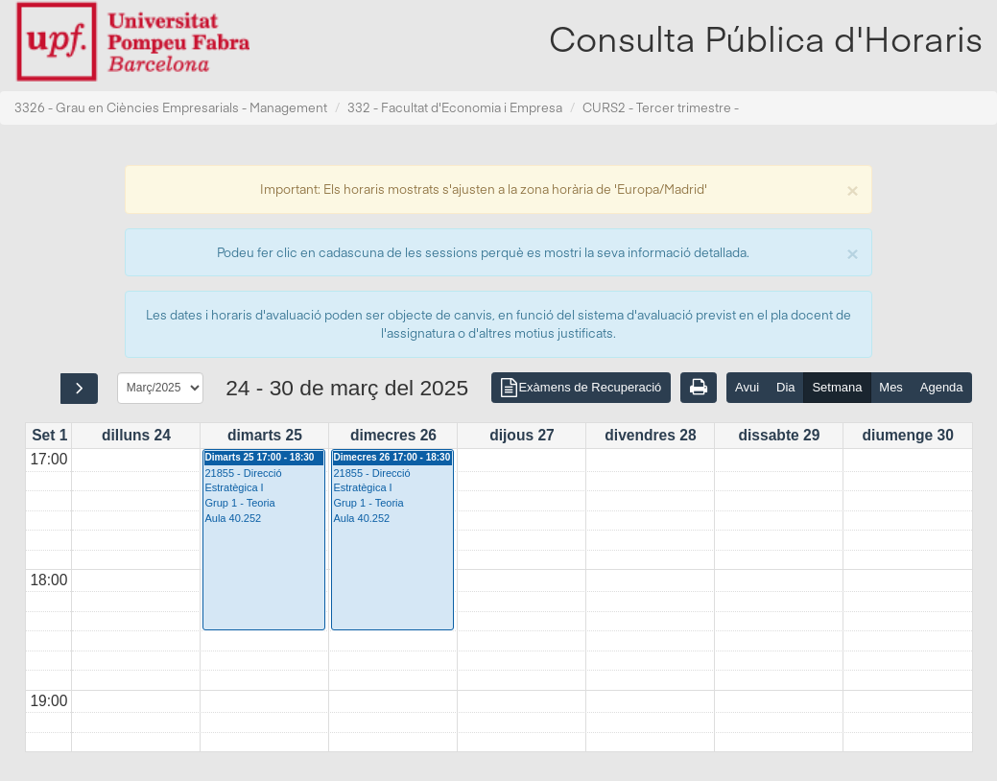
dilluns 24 (136, 435)
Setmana (837, 387)
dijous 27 (522, 435)
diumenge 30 (908, 435)
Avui (747, 387)
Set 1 (49, 435)
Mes (891, 387)
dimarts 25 (264, 435)
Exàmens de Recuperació (580, 388)
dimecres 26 (393, 435)
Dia (785, 387)
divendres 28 (650, 435)
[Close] (852, 188)
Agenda (941, 387)
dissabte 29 (778, 435)
